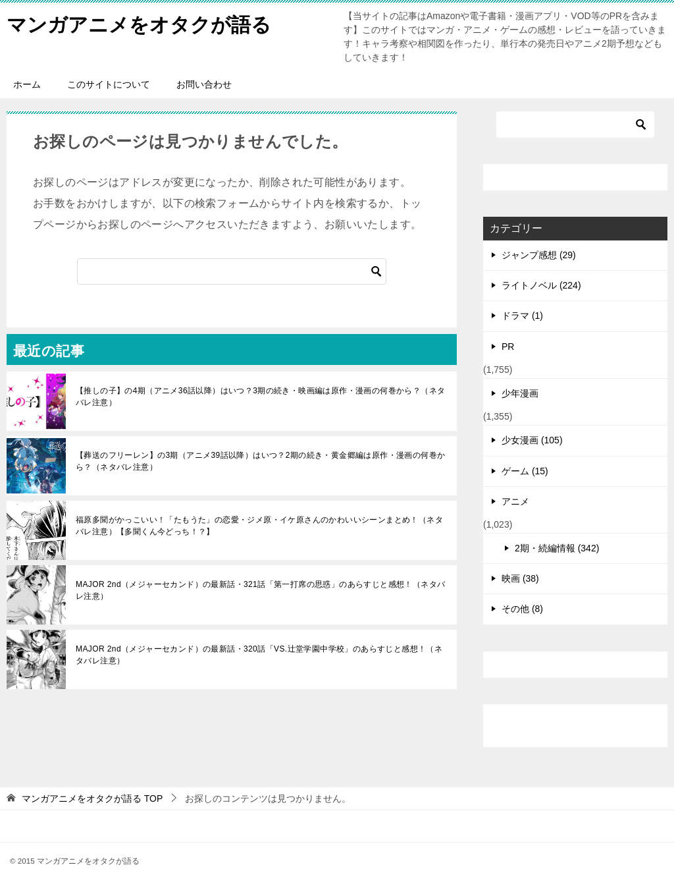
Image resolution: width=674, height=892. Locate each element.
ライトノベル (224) (541, 285)
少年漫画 (520, 393)
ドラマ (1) (522, 315)
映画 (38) (520, 578)
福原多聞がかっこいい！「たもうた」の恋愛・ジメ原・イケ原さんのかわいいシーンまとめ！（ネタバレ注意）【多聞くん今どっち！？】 (259, 525)
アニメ (515, 501)
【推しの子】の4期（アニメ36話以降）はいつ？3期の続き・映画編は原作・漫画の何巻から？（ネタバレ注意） (261, 396)
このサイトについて (108, 84)
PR (508, 346)
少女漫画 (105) (532, 440)
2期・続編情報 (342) (557, 548)
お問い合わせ (204, 84)
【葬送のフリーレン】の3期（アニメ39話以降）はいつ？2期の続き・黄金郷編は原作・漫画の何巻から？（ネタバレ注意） (261, 461)
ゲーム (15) (525, 471)
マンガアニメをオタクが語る (139, 23)
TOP (92, 798)
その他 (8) (522, 608)
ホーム (27, 84)
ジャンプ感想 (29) (539, 255)
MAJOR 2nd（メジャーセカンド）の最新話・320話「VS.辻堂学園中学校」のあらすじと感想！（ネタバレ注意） (259, 654)
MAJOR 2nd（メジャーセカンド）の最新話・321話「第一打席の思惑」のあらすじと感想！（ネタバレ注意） (260, 590)
